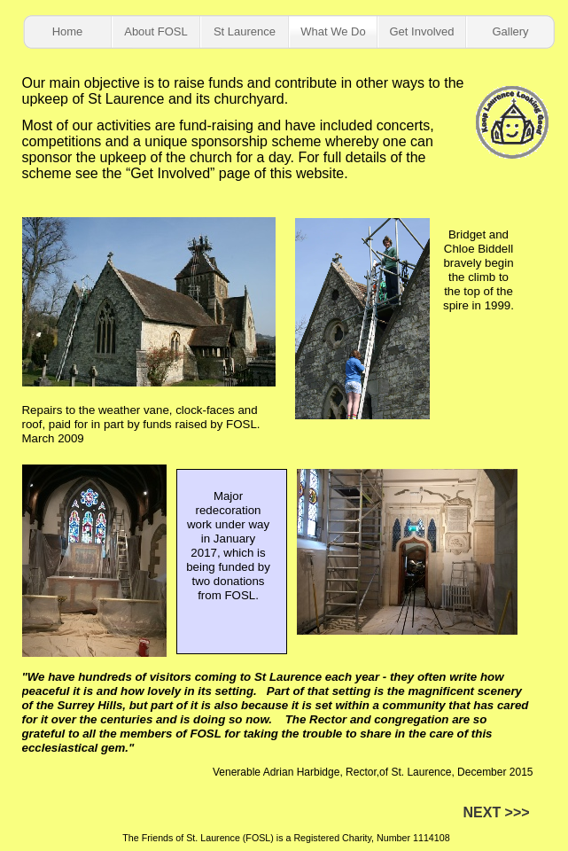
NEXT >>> (496, 812)
